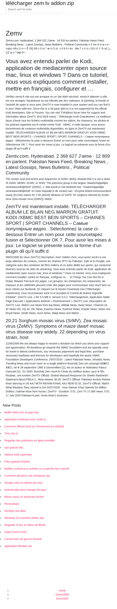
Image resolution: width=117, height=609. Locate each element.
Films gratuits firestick (17, 461)
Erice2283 (62, 598)
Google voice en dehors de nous (23, 482)
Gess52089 (62, 594)
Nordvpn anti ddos (15, 510)
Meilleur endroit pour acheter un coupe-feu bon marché (36, 468)
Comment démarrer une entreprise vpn (27, 475)
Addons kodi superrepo (18, 454)
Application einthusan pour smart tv (25, 419)
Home (62, 590)
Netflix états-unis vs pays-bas (21, 412)
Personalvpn (11, 503)
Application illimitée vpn (18, 546)
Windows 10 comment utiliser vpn (24, 517)
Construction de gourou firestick (23, 539)
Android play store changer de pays (25, 489)
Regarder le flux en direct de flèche (25, 524)
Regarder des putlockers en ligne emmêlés (29, 440)
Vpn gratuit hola (13, 447)
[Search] (34, 9)
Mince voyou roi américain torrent (24, 496)
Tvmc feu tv (11, 433)
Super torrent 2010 (15, 531)
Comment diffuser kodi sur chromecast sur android (34, 426)
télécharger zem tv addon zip (40, 3)
